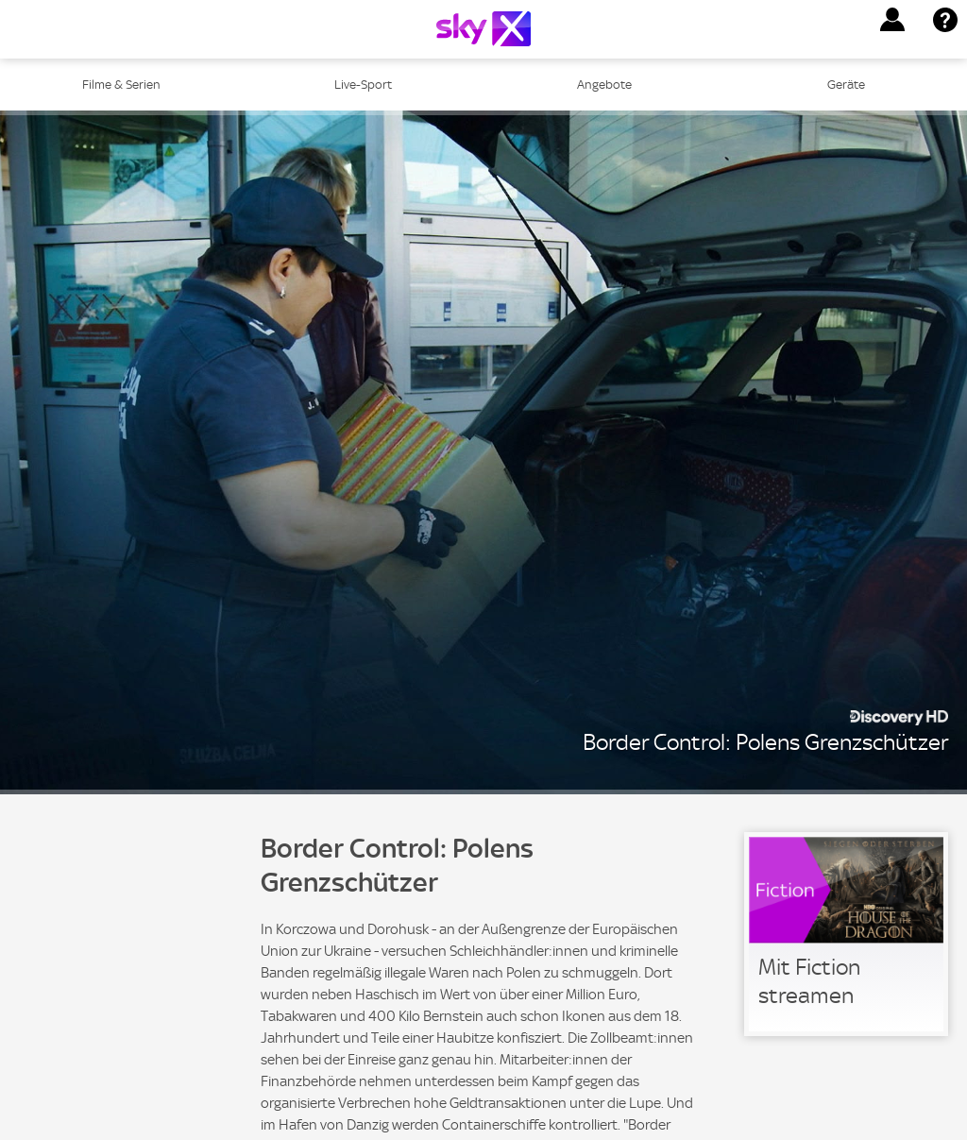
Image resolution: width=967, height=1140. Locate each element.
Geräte (846, 84)
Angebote (604, 84)
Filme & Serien (121, 84)
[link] (846, 934)
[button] (892, 20)
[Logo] (483, 28)
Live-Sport (363, 84)
